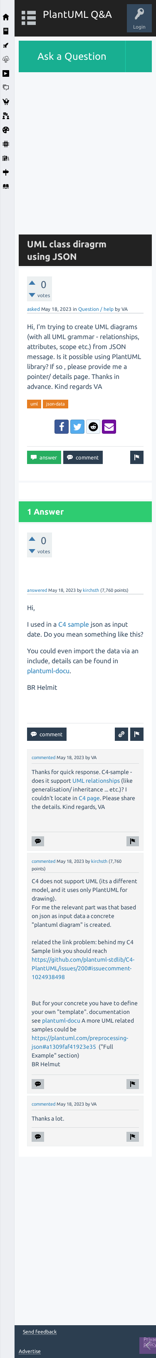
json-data (55, 403)
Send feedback (40, 1331)
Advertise (30, 1351)
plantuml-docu (48, 670)
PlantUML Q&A (77, 14)
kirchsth (91, 590)
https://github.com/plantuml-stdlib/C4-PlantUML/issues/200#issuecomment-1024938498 (83, 968)
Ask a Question (71, 56)
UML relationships (96, 780)
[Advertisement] (78, 150)
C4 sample (73, 624)
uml (34, 403)
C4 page (88, 798)
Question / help (96, 309)
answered (37, 590)
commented (43, 757)
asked (33, 309)
